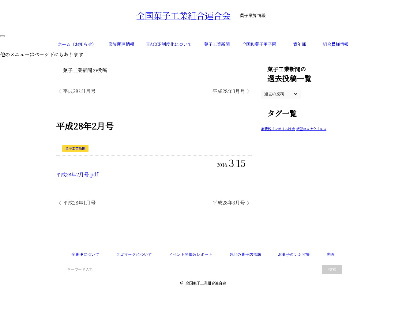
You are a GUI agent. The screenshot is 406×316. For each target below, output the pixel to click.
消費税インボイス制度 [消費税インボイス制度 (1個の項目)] (278, 128)
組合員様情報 (335, 44)
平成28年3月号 (228, 91)
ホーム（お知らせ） (77, 44)
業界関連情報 (121, 44)
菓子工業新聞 (217, 44)
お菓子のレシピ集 (294, 254)
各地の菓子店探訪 (245, 254)
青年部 (299, 44)
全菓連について (85, 254)
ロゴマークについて (134, 254)
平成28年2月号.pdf (77, 174)
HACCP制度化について (169, 44)
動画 (331, 254)
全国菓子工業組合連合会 (183, 15)
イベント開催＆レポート (190, 254)
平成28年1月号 (79, 91)
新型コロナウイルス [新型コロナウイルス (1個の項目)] (311, 128)
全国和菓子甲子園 (259, 44)
